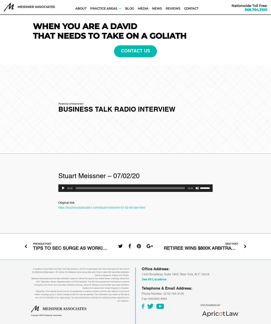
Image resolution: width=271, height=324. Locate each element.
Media (143, 8)
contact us (135, 51)
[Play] (63, 188)
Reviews (173, 8)
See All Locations (154, 279)
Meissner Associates (53, 315)
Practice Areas (103, 8)
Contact (191, 8)
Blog (129, 8)
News (157, 8)
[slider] (130, 188)
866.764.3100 (256, 9)
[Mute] (197, 188)
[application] (135, 188)
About (80, 8)
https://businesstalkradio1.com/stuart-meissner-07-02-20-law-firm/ (101, 207)
